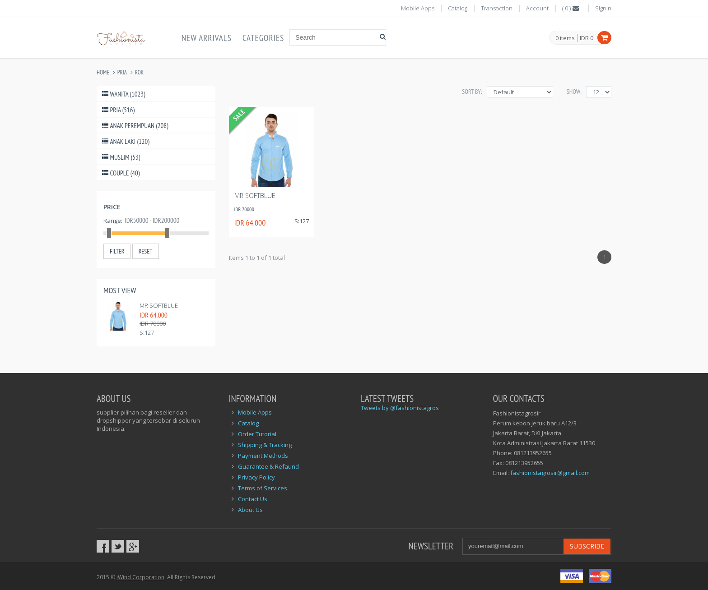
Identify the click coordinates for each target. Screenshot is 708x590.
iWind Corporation (140, 577)
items (565, 38)
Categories (263, 37)
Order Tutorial (257, 434)
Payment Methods (263, 456)
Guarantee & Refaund (268, 466)
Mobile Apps (417, 8)
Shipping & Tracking (265, 445)
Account (537, 8)
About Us (250, 510)
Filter (117, 251)
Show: (574, 92)
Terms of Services (262, 488)
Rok (139, 72)
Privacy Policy (256, 477)
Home (103, 72)
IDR (586, 38)
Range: (112, 221)
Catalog (457, 8)
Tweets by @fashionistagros (400, 408)
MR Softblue (159, 305)
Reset (146, 251)
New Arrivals (207, 37)
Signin (603, 8)
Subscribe (587, 546)
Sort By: (472, 92)
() (571, 8)
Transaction (496, 8)
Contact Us (252, 499)
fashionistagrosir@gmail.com (550, 473)
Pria (122, 72)
